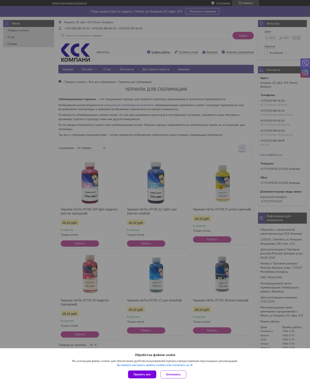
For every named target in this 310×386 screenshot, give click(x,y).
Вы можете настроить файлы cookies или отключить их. (153, 365)
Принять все (142, 374)
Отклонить (173, 374)
